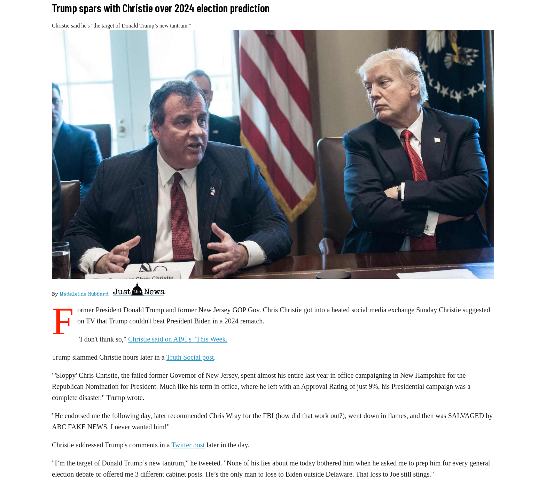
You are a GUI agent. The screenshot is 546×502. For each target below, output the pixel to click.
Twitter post (188, 445)
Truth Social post (190, 357)
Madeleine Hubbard (84, 294)
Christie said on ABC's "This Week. (177, 339)
